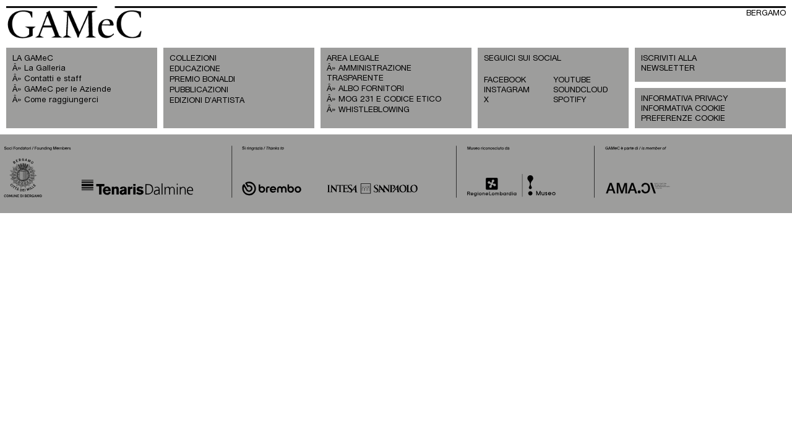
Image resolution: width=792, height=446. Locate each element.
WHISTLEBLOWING (374, 110)
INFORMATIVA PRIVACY (684, 99)
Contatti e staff (53, 79)
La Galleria (45, 68)
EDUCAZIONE (195, 69)
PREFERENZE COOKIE (683, 119)
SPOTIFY (569, 100)
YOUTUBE (572, 80)
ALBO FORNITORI (371, 89)
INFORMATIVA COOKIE (683, 109)
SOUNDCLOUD (580, 90)
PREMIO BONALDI (202, 80)
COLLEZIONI (193, 59)
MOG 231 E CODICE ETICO (389, 99)
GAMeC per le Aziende (67, 89)
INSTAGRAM (507, 90)
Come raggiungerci (61, 100)
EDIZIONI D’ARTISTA (207, 101)
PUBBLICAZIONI (199, 90)
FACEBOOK (505, 80)
